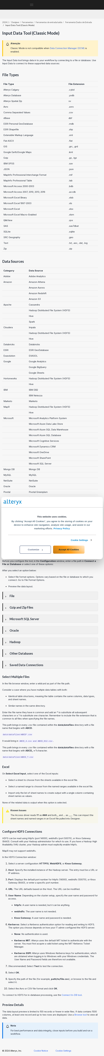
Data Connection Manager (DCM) (67, 48)
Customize (35, 549)
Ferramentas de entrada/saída (49, 22)
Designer (15, 22)
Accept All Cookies (69, 549)
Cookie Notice (41, 1050)
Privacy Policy (62, 528)
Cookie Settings (79, 540)
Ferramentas (27, 22)
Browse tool (80, 1014)
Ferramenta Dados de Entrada (78, 22)
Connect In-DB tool (72, 995)
